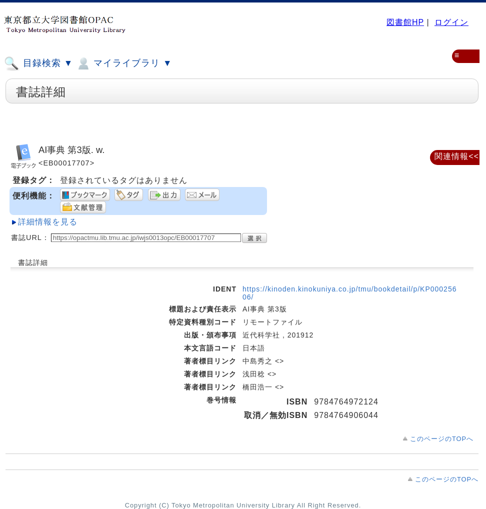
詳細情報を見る (48, 222)
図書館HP (405, 22)
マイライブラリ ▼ (124, 63)
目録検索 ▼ (38, 63)
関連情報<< (456, 156)
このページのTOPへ (442, 438)
